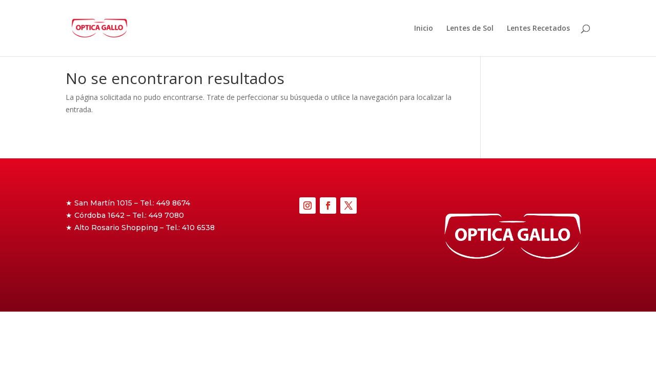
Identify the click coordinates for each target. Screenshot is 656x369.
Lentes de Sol (470, 29)
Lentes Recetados (538, 29)
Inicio (423, 29)
